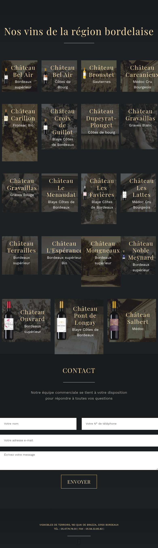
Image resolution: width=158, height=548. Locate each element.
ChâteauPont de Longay (85, 315)
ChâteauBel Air (23, 71)
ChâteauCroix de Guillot (63, 121)
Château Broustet (101, 71)
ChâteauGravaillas (141, 114)
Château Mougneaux (103, 246)
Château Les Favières (102, 187)
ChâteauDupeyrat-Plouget (101, 118)
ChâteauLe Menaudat (61, 187)
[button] (79, 541)
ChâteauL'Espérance (65, 246)
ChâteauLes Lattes (141, 187)
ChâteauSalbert (138, 318)
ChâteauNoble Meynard (141, 250)
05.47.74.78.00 (69, 528)
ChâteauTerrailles (21, 246)
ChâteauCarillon (23, 114)
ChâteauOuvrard (32, 315)
